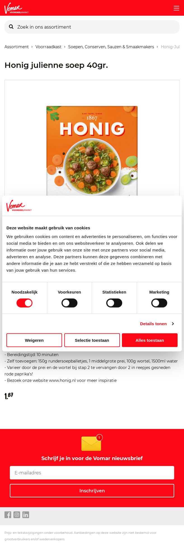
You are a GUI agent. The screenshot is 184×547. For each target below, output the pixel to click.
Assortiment (16, 45)
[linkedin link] (25, 515)
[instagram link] (16, 515)
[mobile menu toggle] (174, 8)
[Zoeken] (11, 27)
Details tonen (153, 323)
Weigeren (34, 340)
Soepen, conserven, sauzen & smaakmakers (111, 45)
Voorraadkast (49, 45)
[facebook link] (7, 515)
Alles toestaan (150, 340)
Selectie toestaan (92, 340)
